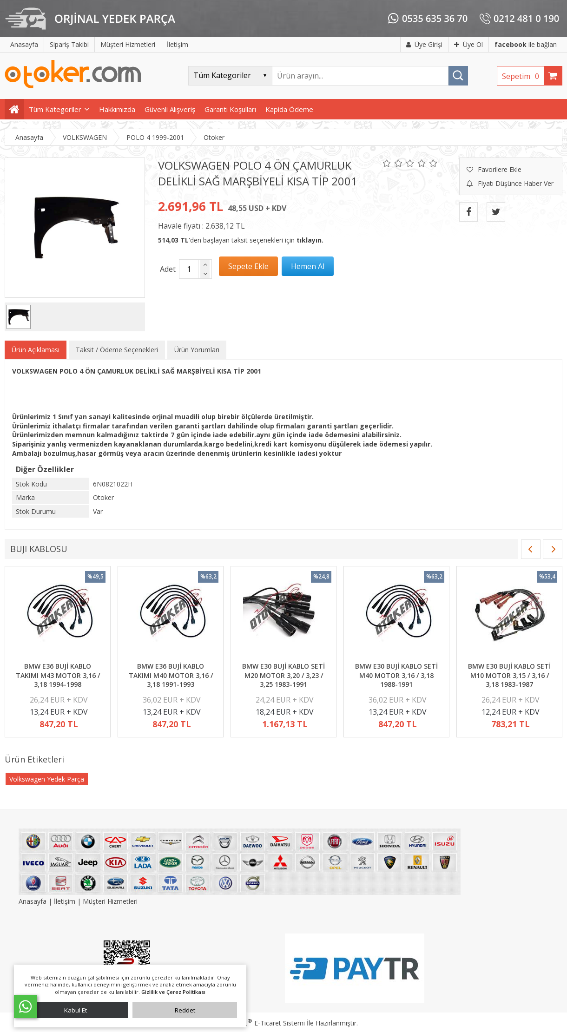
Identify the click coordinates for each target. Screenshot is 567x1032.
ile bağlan (525, 44)
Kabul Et (75, 1010)
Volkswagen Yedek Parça (46, 779)
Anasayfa (33, 901)
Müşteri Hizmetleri (110, 901)
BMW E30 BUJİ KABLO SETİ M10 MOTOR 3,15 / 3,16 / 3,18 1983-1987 (509, 675)
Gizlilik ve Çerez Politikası (173, 991)
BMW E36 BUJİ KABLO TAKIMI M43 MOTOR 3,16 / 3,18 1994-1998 (58, 675)
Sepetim (523, 76)
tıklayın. (310, 240)
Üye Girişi (424, 44)
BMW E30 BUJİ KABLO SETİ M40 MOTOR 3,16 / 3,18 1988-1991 (396, 675)
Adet (168, 269)
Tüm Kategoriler (55, 109)
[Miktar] (188, 269)
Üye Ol (468, 44)
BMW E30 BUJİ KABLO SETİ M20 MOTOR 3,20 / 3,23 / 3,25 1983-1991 (283, 675)
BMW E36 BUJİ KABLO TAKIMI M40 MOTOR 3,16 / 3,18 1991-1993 (171, 675)
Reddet (185, 1010)
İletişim (64, 901)
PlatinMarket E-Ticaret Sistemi (257, 1023)
